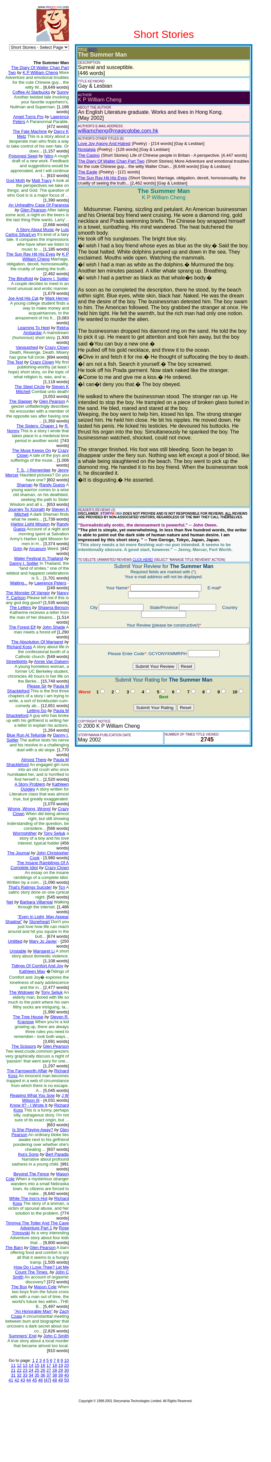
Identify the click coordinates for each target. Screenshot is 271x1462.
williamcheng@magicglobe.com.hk (113, 131)
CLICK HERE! (138, 543)
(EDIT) (88, 49)
